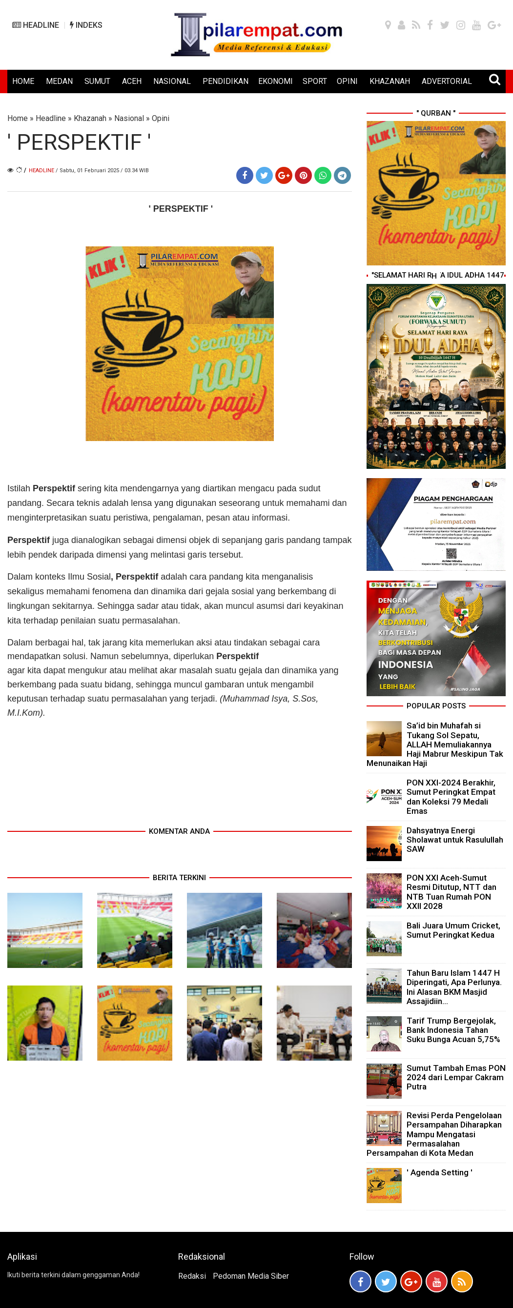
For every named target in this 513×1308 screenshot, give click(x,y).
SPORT (315, 81)
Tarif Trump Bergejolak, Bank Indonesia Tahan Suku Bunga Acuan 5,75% (453, 1030)
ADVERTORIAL (447, 81)
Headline (51, 118)
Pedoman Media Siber (251, 1276)
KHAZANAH (389, 81)
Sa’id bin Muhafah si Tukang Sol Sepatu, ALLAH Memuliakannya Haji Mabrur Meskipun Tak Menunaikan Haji (435, 744)
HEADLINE (35, 25)
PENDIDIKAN (225, 81)
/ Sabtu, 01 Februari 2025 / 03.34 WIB (102, 170)
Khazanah (90, 118)
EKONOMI (275, 81)
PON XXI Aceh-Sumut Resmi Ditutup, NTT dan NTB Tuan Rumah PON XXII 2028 (451, 892)
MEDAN (59, 81)
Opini (160, 118)
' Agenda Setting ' (439, 1172)
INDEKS (86, 25)
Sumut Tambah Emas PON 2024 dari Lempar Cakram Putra (456, 1077)
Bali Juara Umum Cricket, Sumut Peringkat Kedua (453, 930)
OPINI (347, 81)
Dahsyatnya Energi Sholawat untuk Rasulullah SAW (455, 839)
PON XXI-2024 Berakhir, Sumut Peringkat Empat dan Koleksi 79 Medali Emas (451, 797)
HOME (23, 81)
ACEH (132, 81)
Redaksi (192, 1276)
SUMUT (97, 81)
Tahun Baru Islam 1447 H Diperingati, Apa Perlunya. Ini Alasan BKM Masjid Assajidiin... (454, 987)
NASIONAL (172, 81)
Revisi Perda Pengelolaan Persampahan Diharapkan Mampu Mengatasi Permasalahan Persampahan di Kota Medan (434, 1134)
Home (17, 118)
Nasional (129, 118)
